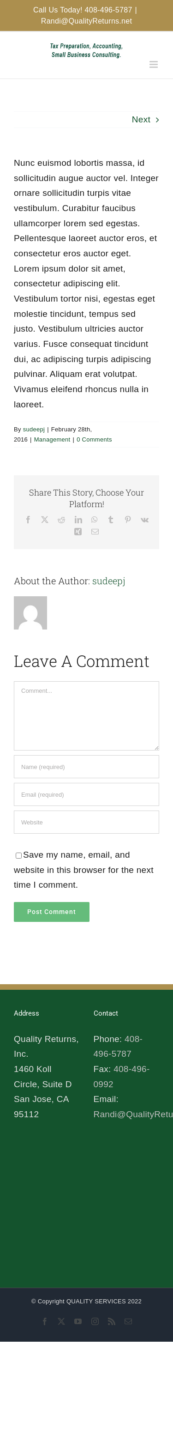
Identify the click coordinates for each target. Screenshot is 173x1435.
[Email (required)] (86, 794)
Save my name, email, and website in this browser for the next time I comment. (84, 870)
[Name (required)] (86, 766)
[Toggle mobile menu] (154, 64)
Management (52, 439)
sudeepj (34, 429)
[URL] (86, 822)
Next (141, 119)
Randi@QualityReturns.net (86, 21)
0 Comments (94, 439)
